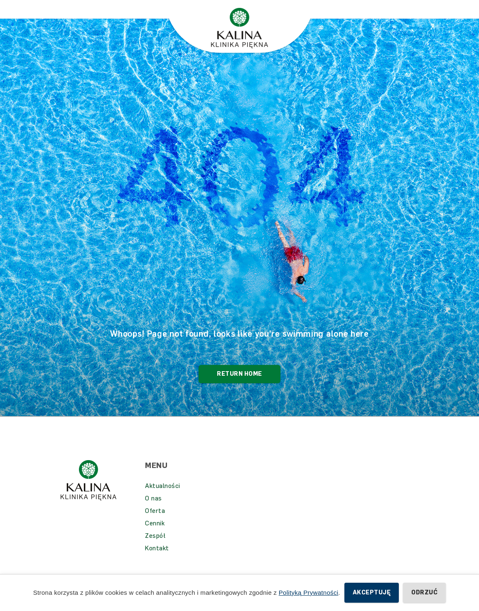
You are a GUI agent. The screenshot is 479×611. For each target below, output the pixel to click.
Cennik (155, 536)
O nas (153, 511)
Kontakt (157, 560)
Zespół (155, 548)
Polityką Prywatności (309, 592)
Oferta (155, 523)
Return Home (239, 386)
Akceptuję (372, 592)
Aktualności (162, 498)
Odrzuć (424, 592)
